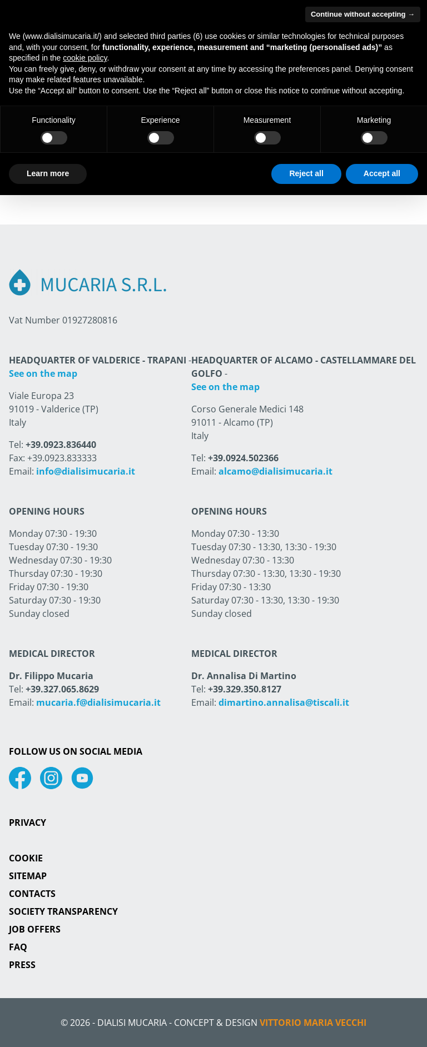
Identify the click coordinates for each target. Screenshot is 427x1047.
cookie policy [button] (85, 57)
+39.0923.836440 (61, 444)
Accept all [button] (382, 173)
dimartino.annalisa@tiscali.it (284, 702)
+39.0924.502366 (243, 458)
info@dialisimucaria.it (85, 471)
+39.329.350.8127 (244, 689)
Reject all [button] (306, 173)
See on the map (43, 373)
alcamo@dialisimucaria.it (275, 471)
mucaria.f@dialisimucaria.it (98, 702)
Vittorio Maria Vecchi (313, 1022)
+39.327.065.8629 (62, 689)
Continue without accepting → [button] (363, 14)
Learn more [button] (48, 173)
